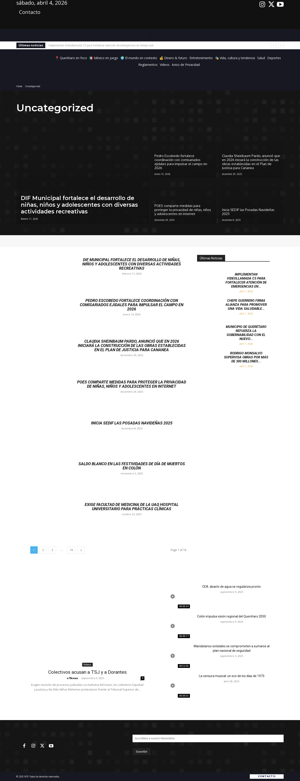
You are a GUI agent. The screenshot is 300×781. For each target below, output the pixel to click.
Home (19, 86)
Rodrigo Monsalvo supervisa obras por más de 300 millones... (246, 357)
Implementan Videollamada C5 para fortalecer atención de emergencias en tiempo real (101, 45)
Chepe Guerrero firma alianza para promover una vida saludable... (246, 305)
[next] (281, 45)
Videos (87, 664)
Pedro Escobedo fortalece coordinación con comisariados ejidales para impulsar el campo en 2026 (132, 304)
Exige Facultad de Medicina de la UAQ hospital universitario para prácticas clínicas (132, 506)
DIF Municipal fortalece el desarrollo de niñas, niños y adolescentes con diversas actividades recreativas (131, 263)
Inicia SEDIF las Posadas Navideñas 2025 (131, 423)
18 (71, 550)
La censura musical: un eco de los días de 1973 (231, 676)
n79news (72, 678)
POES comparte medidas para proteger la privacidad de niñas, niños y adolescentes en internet (131, 384)
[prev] (273, 45)
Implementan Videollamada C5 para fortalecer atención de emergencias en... (246, 280)
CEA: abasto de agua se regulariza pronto (231, 586)
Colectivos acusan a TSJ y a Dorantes (87, 672)
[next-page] (81, 550)
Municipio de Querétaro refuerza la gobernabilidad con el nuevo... (246, 333)
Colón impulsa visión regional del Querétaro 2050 (231, 616)
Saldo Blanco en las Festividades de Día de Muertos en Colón (131, 465)
